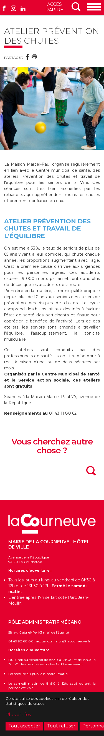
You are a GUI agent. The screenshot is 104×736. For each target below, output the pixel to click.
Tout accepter (24, 727)
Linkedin (23, 8)
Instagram (13, 8)
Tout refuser (61, 727)
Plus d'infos (18, 716)
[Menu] (94, 7)
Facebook (4, 8)
